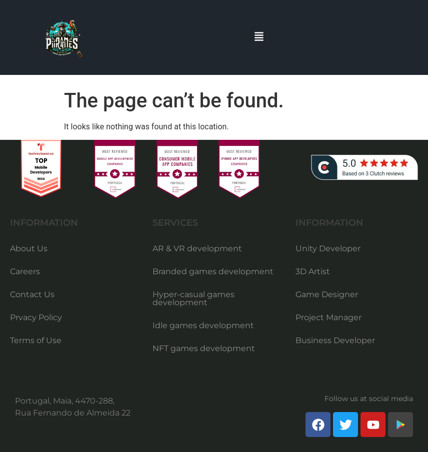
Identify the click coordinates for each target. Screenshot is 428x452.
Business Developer (335, 340)
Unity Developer (328, 248)
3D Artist (313, 271)
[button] (259, 37)
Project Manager (329, 317)
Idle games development (203, 325)
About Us (29, 248)
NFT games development (203, 348)
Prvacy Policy (36, 317)
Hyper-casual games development (193, 298)
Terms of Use (36, 340)
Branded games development (213, 271)
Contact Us (32, 294)
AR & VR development (197, 248)
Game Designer (327, 294)
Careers (25, 271)
